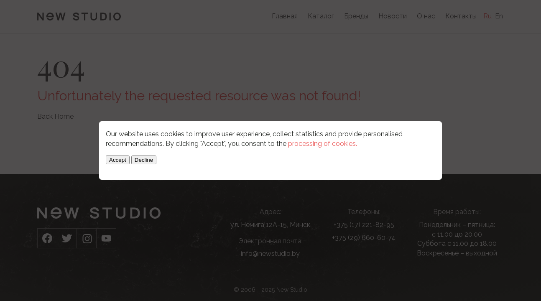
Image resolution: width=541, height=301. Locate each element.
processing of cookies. (322, 144)
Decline (144, 160)
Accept (117, 160)
